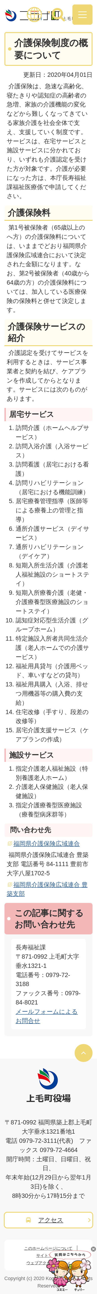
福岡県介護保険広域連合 (46, 843)
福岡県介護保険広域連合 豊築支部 (47, 889)
